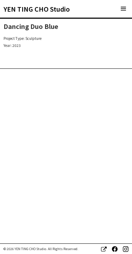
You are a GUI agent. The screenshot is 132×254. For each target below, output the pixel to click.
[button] (123, 8)
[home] (37, 9)
